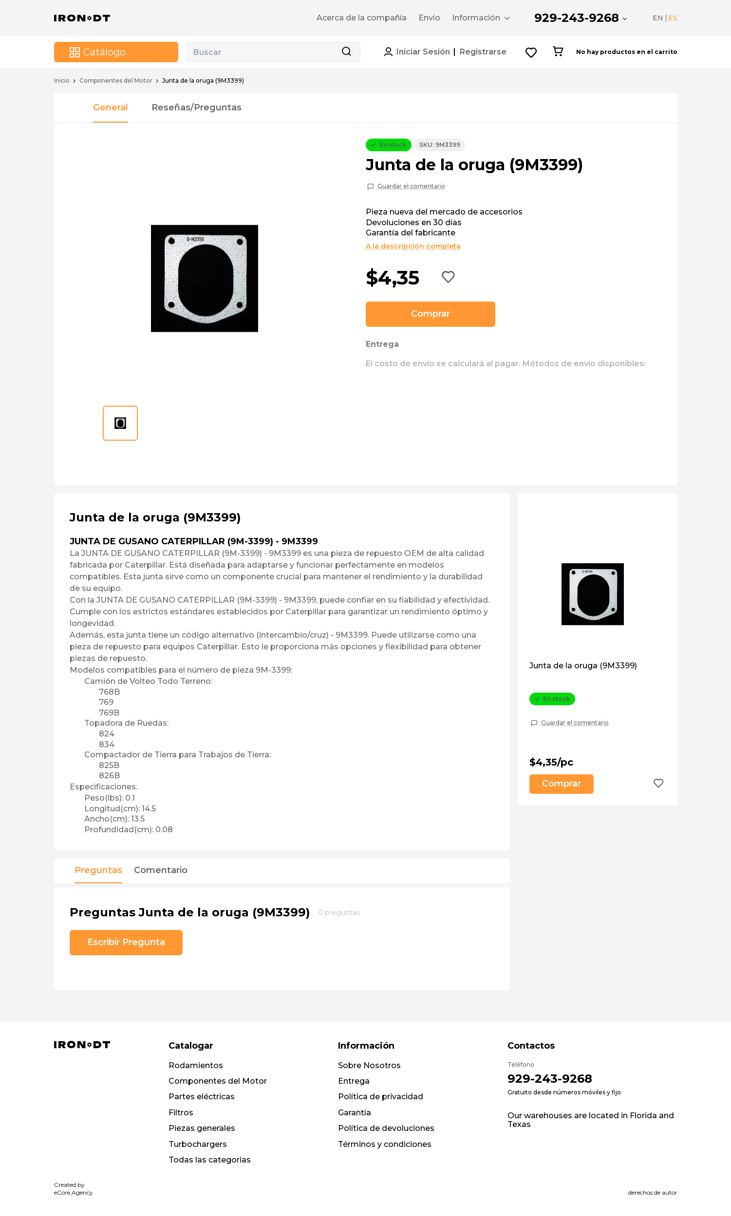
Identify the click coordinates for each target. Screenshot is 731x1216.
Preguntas (98, 871)
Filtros (181, 1112)
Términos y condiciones (384, 1144)
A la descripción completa (413, 246)
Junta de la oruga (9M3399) (583, 666)
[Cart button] (557, 52)
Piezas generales (202, 1128)
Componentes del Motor (115, 80)
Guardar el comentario (411, 186)
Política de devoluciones (386, 1128)
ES (672, 18)
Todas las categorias (210, 1159)
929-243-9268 (576, 18)
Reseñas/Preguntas (196, 107)
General (110, 107)
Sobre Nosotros (369, 1065)
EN (658, 18)
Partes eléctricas (202, 1096)
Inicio (62, 80)
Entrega (354, 1081)
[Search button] (346, 52)
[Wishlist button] (531, 52)
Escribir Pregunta (126, 942)
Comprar (430, 313)
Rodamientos (196, 1065)
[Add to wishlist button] (448, 277)
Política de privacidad (380, 1096)
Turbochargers (198, 1144)
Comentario (160, 871)
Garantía (354, 1112)
